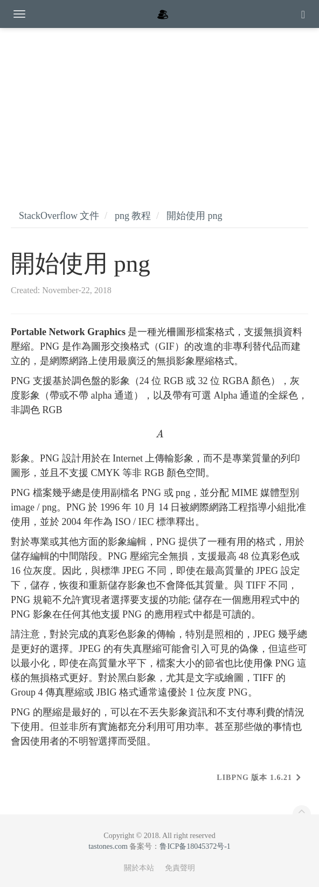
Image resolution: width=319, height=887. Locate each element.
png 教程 (133, 215)
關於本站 (139, 868)
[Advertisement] (159, 107)
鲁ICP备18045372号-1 (195, 846)
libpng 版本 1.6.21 (254, 778)
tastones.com (108, 846)
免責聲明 (180, 868)
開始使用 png (195, 215)
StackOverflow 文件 (59, 215)
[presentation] (159, 434)
